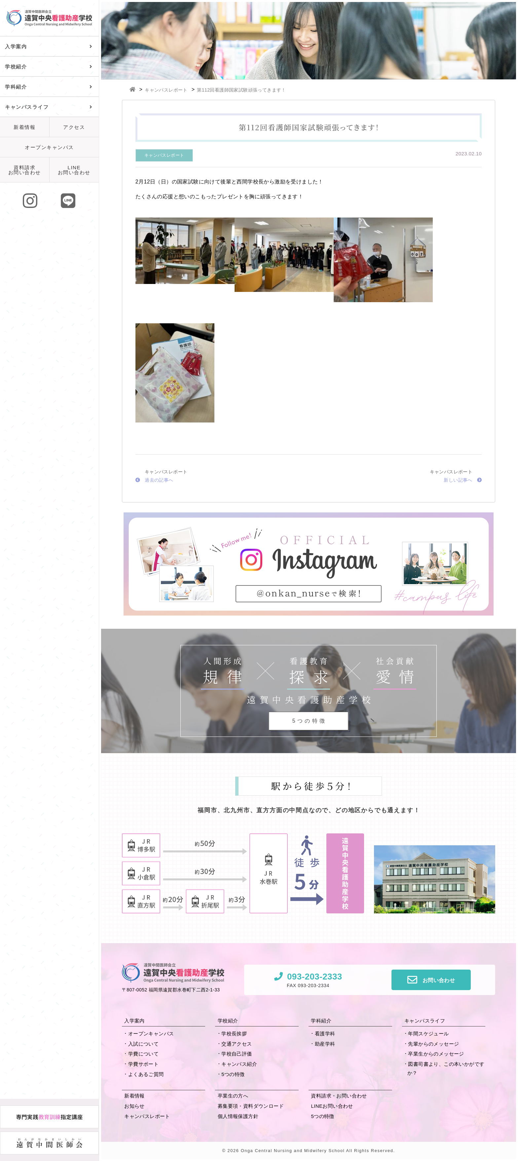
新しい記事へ (463, 480)
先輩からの (433, 1044)
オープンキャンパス (49, 147)
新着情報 (24, 127)
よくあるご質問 (146, 1074)
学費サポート (143, 1064)
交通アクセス (236, 1044)
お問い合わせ (439, 980)
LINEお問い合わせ (74, 170)
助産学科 (325, 1044)
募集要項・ (251, 1106)
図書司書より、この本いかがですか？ (445, 1068)
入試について (143, 1044)
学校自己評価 (236, 1054)
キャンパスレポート (164, 155)
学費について (143, 1054)
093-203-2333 (314, 976)
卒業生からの (436, 1054)
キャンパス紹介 (239, 1064)
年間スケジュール (428, 1033)
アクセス (74, 127)
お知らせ (134, 1106)
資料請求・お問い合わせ (339, 1096)
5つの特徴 (232, 1074)
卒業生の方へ (233, 1096)
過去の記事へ (154, 480)
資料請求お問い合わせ (24, 170)
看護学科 (325, 1033)
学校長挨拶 (234, 1033)
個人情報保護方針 (238, 1116)
